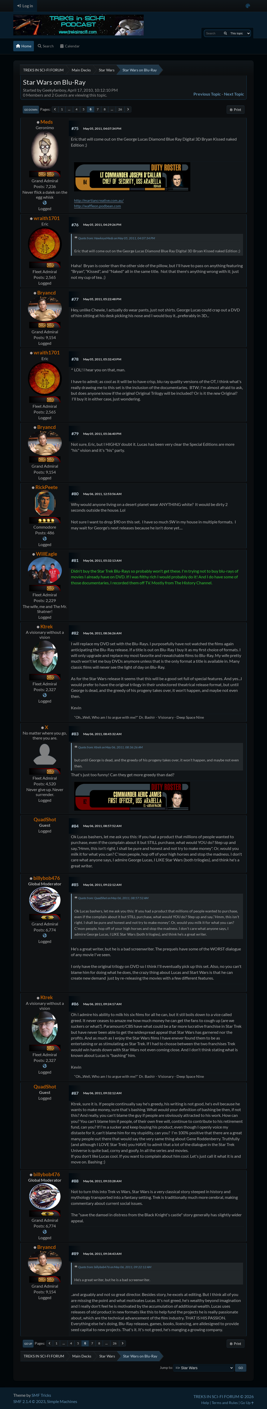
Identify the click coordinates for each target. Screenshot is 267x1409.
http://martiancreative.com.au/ (99, 200)
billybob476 (46, 878)
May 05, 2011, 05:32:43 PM (102, 359)
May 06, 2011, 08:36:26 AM (102, 633)
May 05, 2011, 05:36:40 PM (102, 433)
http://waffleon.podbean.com (97, 206)
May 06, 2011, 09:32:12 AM (102, 1093)
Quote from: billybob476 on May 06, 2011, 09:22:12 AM (114, 1267)
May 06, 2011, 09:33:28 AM (102, 1181)
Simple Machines (62, 1401)
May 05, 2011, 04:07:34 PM (102, 128)
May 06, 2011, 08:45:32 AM (102, 734)
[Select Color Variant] (248, 6)
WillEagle (46, 554)
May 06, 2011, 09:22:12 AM (102, 884)
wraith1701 (47, 218)
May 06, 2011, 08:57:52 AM (102, 826)
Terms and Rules (225, 1402)
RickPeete (46, 487)
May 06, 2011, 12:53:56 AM (102, 494)
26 (120, 109)
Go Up (28, 1343)
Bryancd (46, 293)
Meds (46, 122)
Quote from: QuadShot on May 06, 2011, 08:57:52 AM (113, 898)
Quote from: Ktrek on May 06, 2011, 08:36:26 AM (110, 747)
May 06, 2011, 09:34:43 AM (102, 1253)
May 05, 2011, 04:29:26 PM (102, 224)
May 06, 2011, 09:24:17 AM (102, 1004)
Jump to (166, 1368)
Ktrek (46, 626)
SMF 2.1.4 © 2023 (29, 1401)
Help (205, 1402)
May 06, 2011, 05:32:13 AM (102, 560)
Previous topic (207, 93)
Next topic (234, 93)
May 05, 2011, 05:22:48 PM (102, 299)
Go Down (31, 109)
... (69, 109)
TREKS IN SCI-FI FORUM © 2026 (223, 1396)
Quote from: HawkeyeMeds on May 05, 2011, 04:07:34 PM (116, 238)
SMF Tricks (41, 1395)
